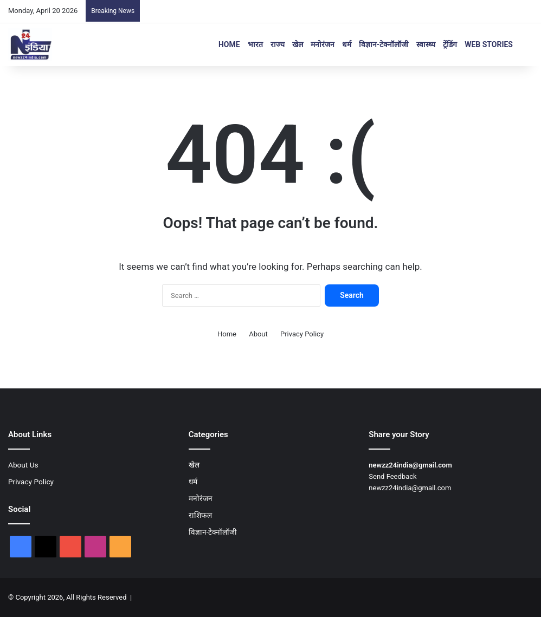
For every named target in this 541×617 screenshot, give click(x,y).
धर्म (346, 44)
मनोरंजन (322, 44)
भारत (255, 44)
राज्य (277, 44)
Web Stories (489, 44)
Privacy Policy (302, 334)
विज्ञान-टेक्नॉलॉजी (384, 44)
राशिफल (200, 515)
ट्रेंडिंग (450, 44)
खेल (297, 44)
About (258, 334)
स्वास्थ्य (425, 44)
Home (229, 44)
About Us (23, 464)
